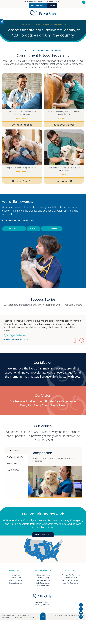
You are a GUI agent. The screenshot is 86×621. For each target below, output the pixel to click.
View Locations (42, 536)
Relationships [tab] (14, 464)
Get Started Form (43, 587)
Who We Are (16, 576)
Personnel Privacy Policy (22, 616)
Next (81, 341)
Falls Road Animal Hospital (16, 337)
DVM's (32, 230)
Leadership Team (15, 579)
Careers (53, 5)
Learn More (21, 119)
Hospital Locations (15, 584)
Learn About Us (64, 182)
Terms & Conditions (16, 618)
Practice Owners (36, 5)
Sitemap (26, 618)
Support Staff (50, 230)
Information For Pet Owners (70, 576)
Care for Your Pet (22, 182)
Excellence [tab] (13, 471)
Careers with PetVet (70, 579)
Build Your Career (64, 126)
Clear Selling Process (43, 582)
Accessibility (5, 618)
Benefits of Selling (43, 579)
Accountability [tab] (15, 458)
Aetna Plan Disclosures (70, 582)
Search (32, 618)
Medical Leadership (15, 582)
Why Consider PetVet (43, 576)
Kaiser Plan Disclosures (70, 584)
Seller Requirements (43, 584)
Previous (74, 341)
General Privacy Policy (8, 616)
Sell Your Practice (22, 126)
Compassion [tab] (14, 451)
